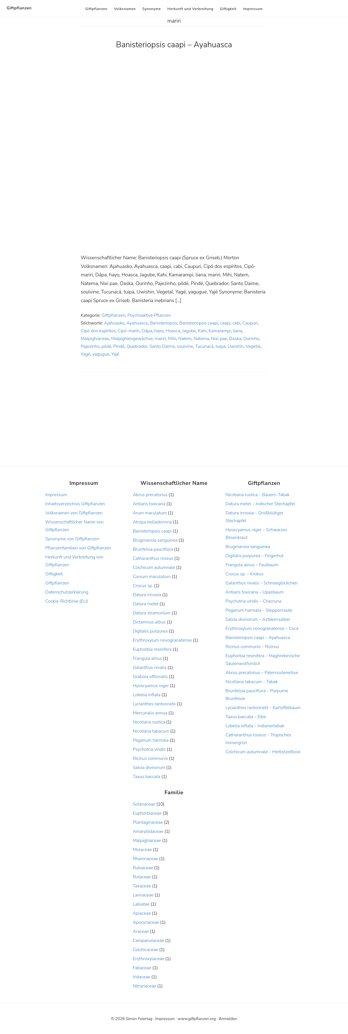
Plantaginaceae (148, 822)
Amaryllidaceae (148, 831)
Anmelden (228, 1018)
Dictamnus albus (149, 622)
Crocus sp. (143, 586)
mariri (160, 339)
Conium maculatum (152, 577)
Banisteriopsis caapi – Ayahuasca (174, 44)
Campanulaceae (148, 941)
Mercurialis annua (150, 713)
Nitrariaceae (144, 986)
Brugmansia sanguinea (155, 540)
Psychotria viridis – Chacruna (253, 601)
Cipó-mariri (129, 331)
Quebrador (137, 346)
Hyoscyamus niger (151, 686)
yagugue (100, 354)
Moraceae (142, 850)
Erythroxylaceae (148, 959)
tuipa (220, 346)
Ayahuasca (137, 323)
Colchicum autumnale (154, 567)
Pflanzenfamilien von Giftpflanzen (78, 548)
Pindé (118, 346)
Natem (184, 339)
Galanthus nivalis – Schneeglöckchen (261, 583)
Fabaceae (142, 968)
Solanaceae (144, 804)
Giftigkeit (54, 574)
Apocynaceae (146, 922)
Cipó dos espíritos (98, 331)
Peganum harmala (150, 740)
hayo (159, 331)
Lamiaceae (143, 895)
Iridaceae (141, 977)
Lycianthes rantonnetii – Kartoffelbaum (263, 708)
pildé (106, 346)
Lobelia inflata (146, 695)
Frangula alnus (147, 658)
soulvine (185, 346)
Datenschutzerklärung (66, 592)
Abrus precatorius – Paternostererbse (261, 673)
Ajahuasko (114, 323)
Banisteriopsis (163, 323)
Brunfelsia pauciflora (153, 549)
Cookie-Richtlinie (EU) (66, 601)
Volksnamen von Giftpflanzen (74, 513)
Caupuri (249, 323)
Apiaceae (142, 913)
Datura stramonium (151, 613)
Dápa (147, 331)
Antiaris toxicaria (149, 504)
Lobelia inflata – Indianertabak (254, 726)
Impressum (56, 495)
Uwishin (235, 346)
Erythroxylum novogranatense (162, 640)
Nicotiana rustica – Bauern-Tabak (257, 495)
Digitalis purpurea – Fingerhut (254, 556)
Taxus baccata (146, 777)
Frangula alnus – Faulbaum (251, 565)
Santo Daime (162, 346)
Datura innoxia (147, 595)
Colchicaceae (145, 950)
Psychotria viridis (149, 749)
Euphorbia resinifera (152, 649)
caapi (225, 323)
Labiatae (141, 904)
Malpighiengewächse (132, 339)
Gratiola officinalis (150, 677)
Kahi (202, 331)
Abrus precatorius (150, 495)
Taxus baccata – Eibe (245, 717)
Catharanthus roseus (153, 558)
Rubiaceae (143, 868)
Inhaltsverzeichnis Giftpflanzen (75, 504)
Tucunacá (204, 346)
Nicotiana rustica (149, 722)
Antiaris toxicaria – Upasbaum (254, 592)
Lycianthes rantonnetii (154, 704)
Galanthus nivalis (149, 667)
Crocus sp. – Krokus (244, 574)
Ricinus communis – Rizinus (252, 647)
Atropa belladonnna (152, 522)
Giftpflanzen (19, 8)
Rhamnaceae (145, 859)
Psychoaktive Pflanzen (149, 315)
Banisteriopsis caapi (198, 323)
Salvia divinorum (149, 768)
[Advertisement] (174, 221)
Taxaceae (142, 886)
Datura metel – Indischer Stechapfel (260, 504)
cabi (236, 323)
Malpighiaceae (95, 339)
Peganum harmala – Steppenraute (258, 610)
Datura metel (145, 604)
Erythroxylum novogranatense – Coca (262, 628)
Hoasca (173, 331)
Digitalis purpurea (150, 631)
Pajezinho (90, 346)
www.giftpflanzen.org (197, 1018)
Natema (201, 339)
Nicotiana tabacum (151, 731)
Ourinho (251, 339)
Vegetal (253, 346)
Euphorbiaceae (147, 813)
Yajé (115, 354)
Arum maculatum (150, 513)
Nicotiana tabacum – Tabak (251, 682)
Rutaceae (142, 877)
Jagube (189, 331)
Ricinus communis (150, 758)
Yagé (85, 354)
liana (237, 331)
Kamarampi (220, 331)
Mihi (172, 339)
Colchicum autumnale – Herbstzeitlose (263, 752)
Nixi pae (219, 339)
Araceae (141, 931)
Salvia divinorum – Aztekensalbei (257, 619)
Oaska (235, 339)
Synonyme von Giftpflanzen (72, 539)
